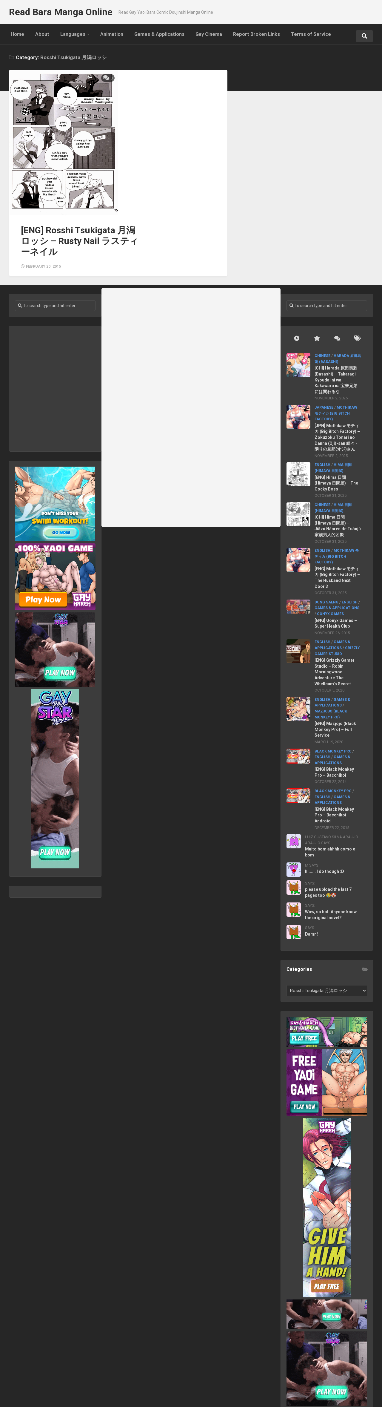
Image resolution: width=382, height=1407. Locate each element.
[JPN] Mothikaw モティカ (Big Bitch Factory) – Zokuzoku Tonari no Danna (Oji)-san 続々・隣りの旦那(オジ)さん (337, 381)
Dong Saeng (327, 545)
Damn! (311, 877)
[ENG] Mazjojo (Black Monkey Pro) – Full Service (335, 673)
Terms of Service (290, 36)
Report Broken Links (238, 36)
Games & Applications (146, 36)
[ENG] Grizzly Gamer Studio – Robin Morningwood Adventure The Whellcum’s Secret (335, 615)
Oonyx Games (330, 557)
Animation (101, 36)
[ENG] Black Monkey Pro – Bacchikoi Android (334, 758)
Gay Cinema (193, 36)
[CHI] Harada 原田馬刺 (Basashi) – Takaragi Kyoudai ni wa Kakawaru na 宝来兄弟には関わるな (336, 323)
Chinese (323, 299)
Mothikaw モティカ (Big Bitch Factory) (336, 356)
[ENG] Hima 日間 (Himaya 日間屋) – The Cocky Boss (336, 426)
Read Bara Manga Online (58, 12)
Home (16, 36)
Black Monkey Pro (333, 694)
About (37, 36)
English (323, 408)
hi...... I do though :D (324, 815)
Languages (65, 36)
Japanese (324, 351)
